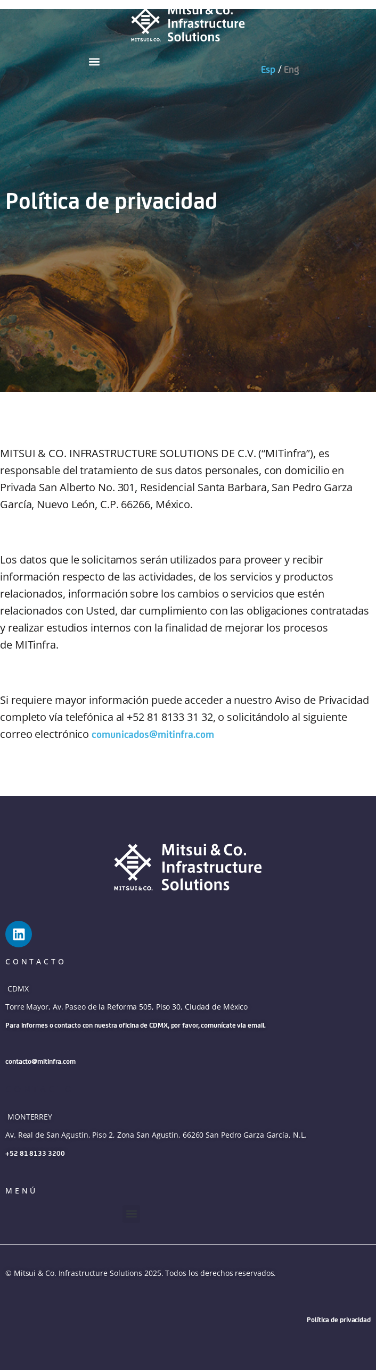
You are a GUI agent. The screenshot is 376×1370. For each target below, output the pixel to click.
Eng (291, 69)
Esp (268, 69)
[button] (94, 61)
